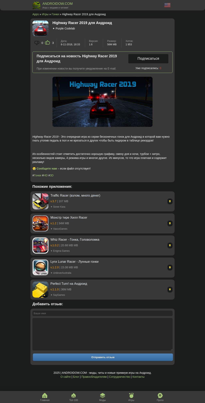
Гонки (55, 14)
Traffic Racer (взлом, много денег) (75, 195)
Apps (35, 14)
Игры (45, 14)
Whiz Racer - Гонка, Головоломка (74, 239)
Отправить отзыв (103, 363)
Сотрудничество (119, 382)
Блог (76, 382)
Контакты (138, 382)
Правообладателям (94, 382)
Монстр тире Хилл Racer (68, 217)
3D (52, 175)
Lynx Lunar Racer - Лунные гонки (74, 261)
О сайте (65, 382)
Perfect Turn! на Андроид (68, 283)
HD (46, 175)
